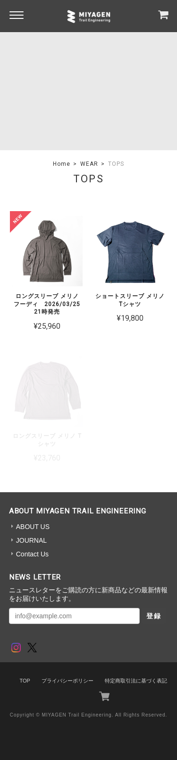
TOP (24, 680)
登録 (153, 616)
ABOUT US (33, 526)
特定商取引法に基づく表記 (136, 680)
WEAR (89, 164)
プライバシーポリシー (67, 680)
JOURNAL (31, 540)
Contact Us (32, 554)
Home (61, 164)
